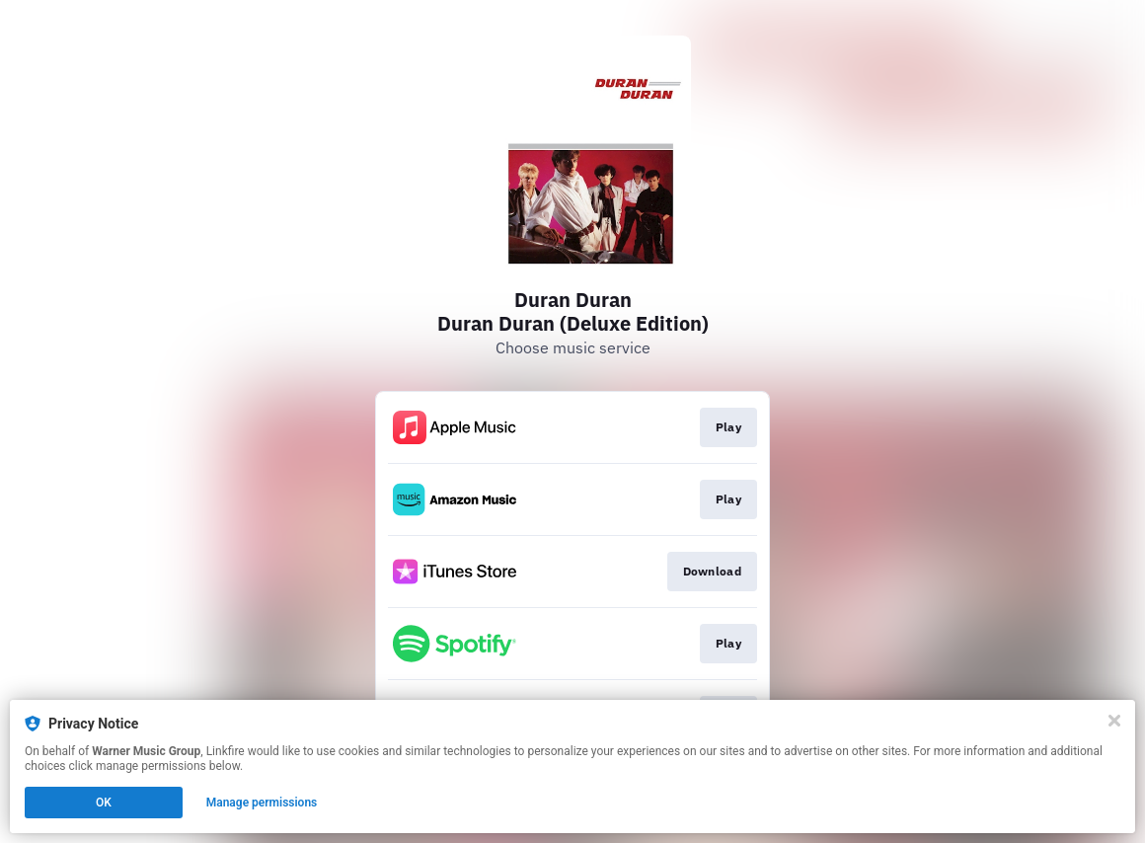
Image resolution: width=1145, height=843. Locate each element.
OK (104, 802)
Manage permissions (262, 802)
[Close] (1114, 720)
